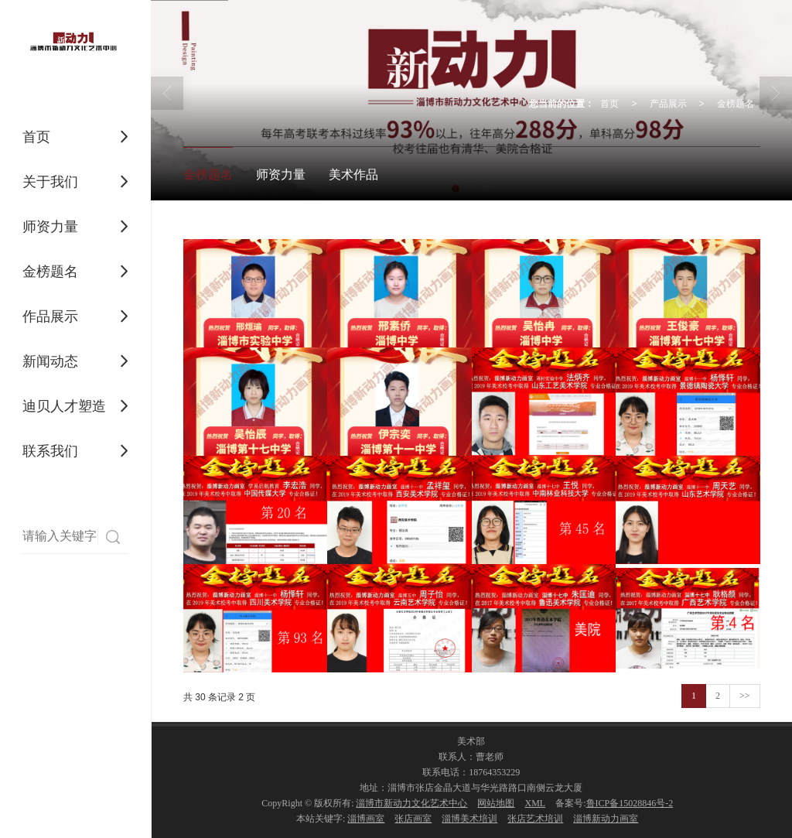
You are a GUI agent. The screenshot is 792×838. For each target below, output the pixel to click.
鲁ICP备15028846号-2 (630, 803)
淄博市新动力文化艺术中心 (411, 803)
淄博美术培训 (469, 818)
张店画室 (413, 818)
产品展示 (668, 103)
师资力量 (50, 226)
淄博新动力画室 (605, 818)
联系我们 (50, 451)
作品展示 (50, 316)
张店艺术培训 (535, 818)
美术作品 (353, 174)
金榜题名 (50, 271)
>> (744, 695)
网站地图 (495, 803)
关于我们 (50, 182)
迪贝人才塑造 (64, 406)
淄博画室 (365, 818)
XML (534, 803)
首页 (36, 137)
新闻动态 (50, 361)
